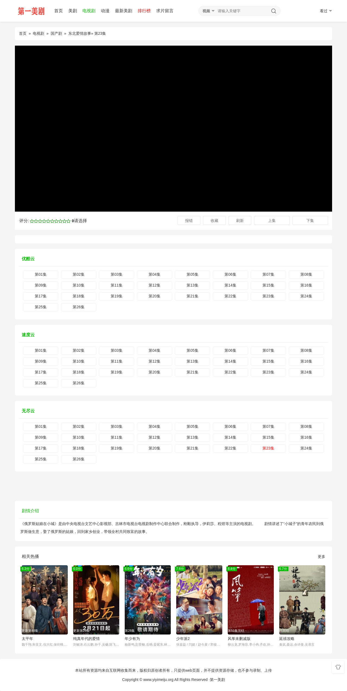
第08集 (306, 274)
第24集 (306, 296)
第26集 (79, 307)
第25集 (41, 307)
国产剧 (56, 33)
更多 (321, 556)
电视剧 (88, 10)
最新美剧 (123, 10)
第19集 (117, 296)
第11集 (117, 285)
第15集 (268, 285)
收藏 (214, 220)
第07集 (268, 274)
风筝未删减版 (239, 638)
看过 (326, 11)
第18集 (79, 296)
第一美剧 (217, 679)
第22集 (230, 296)
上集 (272, 220)
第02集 (79, 274)
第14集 (230, 285)
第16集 (306, 285)
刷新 (240, 220)
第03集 (117, 274)
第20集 (154, 296)
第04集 (154, 274)
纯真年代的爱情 (86, 638)
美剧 (72, 10)
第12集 (154, 285)
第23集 (268, 296)
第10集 (79, 285)
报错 (189, 220)
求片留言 (165, 10)
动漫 (105, 10)
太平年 (27, 638)
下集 (310, 220)
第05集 (192, 274)
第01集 (41, 274)
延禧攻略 (286, 638)
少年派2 (183, 638)
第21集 (192, 296)
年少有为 (132, 638)
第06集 (230, 274)
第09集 (41, 285)
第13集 (192, 285)
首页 (58, 10)
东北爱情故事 (79, 33)
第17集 (41, 296)
